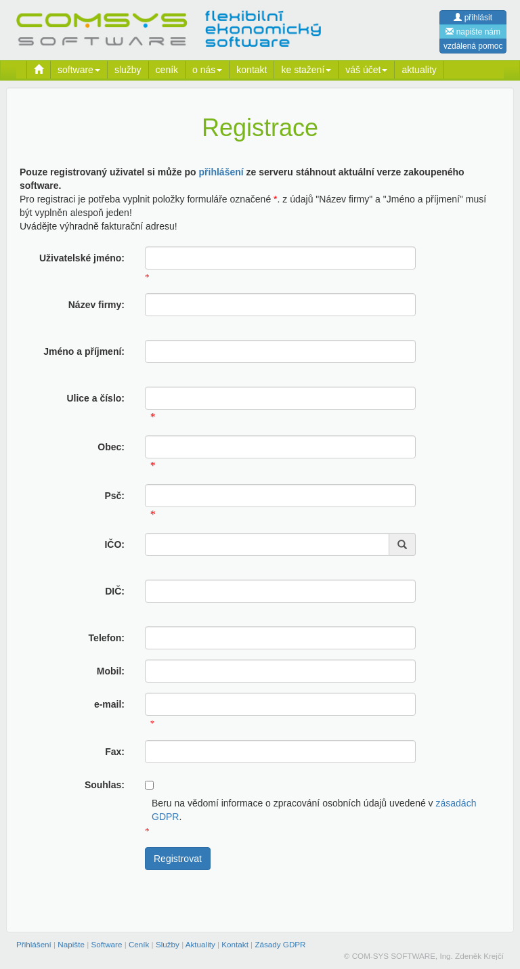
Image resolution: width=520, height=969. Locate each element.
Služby (167, 944)
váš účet (366, 69)
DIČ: (115, 591)
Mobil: (111, 671)
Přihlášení (33, 944)
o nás (207, 69)
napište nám (473, 32)
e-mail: (109, 704)
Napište (71, 944)
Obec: (111, 447)
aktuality (419, 69)
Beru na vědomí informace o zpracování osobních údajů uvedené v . (314, 810)
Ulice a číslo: (95, 398)
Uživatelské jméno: (82, 258)
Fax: (115, 751)
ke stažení (306, 69)
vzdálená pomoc (472, 46)
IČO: (114, 544)
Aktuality (200, 944)
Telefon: (107, 637)
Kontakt (234, 944)
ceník (167, 69)
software (79, 69)
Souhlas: (105, 784)
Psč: (114, 495)
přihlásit (473, 17)
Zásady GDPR (280, 944)
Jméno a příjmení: (84, 351)
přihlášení (221, 172)
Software (106, 944)
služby (128, 69)
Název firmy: (96, 304)
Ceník (139, 944)
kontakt (251, 69)
